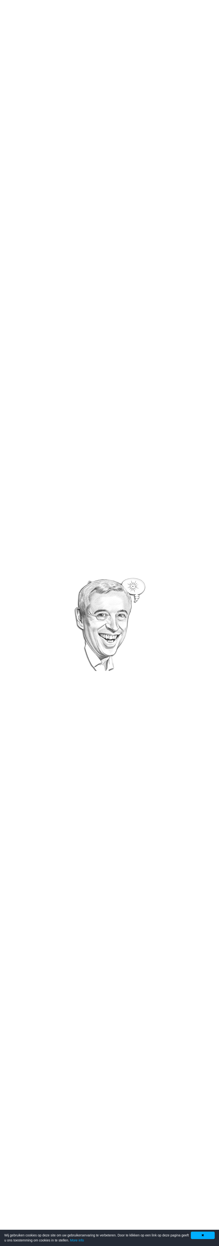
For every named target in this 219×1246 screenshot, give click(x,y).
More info (77, 1240)
